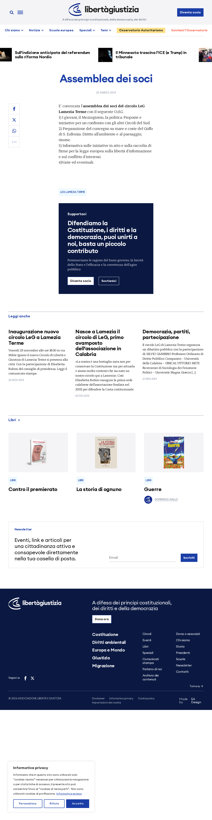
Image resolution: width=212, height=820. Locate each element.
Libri (14, 420)
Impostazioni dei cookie (106, 703)
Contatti (182, 671)
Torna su (196, 686)
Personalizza (27, 803)
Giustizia (101, 658)
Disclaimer (98, 698)
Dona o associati (188, 634)
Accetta (77, 803)
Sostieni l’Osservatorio (189, 30)
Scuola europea (61, 30)
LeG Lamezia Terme (72, 192)
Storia (180, 646)
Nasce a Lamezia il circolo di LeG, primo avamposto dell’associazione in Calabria (99, 343)
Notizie (34, 30)
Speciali (85, 30)
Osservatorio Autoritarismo (141, 30)
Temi (104, 30)
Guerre (152, 489)
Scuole (180, 659)
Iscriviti (189, 557)
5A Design (190, 701)
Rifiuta (54, 803)
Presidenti (183, 652)
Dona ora (102, 619)
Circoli (147, 634)
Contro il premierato (32, 489)
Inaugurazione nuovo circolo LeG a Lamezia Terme (34, 337)
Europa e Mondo (108, 650)
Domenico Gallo (161, 500)
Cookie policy (146, 698)
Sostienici (108, 281)
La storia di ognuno (98, 489)
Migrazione (103, 666)
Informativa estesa (69, 793)
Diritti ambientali (109, 642)
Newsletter (184, 665)
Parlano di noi (152, 669)
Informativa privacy (121, 698)
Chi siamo (12, 30)
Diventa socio (190, 12)
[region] (51, 786)
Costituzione (105, 634)
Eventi (147, 640)
